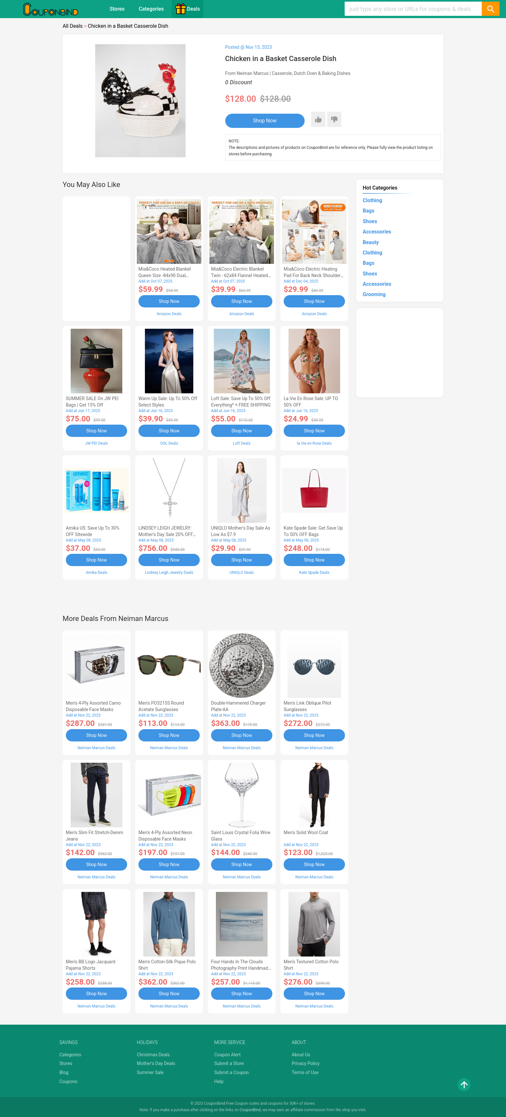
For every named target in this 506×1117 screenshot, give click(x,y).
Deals (187, 9)
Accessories (377, 232)
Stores (117, 9)
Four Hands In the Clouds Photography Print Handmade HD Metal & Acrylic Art (240, 968)
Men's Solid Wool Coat (306, 832)
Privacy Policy (305, 1063)
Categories (151, 9)
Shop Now (265, 121)
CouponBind (250, 1110)
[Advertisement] (96, 258)
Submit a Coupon (231, 1072)
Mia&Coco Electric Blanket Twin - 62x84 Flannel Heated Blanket (239, 275)
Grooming (374, 294)
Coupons (68, 1081)
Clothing (372, 200)
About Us (301, 1054)
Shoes (370, 221)
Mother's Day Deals (156, 1063)
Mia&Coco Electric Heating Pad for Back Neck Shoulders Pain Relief (313, 275)
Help (219, 1081)
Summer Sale (150, 1072)
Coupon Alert (227, 1054)
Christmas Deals (153, 1054)
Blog (63, 1072)
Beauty (371, 242)
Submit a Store (229, 1063)
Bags (368, 211)
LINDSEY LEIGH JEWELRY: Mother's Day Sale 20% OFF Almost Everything (165, 534)
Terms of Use (305, 1072)
